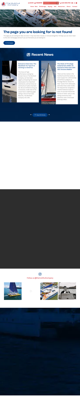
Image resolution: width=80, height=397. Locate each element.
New (36, 6)
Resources (62, 6)
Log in (30, 3)
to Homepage (10, 43)
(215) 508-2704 (65, 3)
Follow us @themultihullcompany (40, 279)
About (69, 6)
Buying (50, 6)
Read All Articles (40, 116)
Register (38, 3)
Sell (55, 6)
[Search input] (50, 3)
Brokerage (43, 6)
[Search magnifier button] (57, 3)
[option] (20, 82)
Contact (74, 6)
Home (32, 6)
